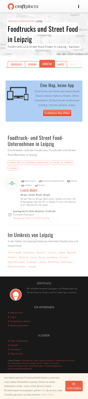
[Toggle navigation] (79, 6)
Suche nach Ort (27, 21)
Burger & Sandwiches (37, 162)
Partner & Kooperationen (32, 363)
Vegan (13, 168)
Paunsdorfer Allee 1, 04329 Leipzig (31, 218)
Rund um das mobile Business (20, 369)
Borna (42, 257)
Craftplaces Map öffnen (57, 113)
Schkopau (32, 262)
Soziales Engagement (53, 366)
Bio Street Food (14, 363)
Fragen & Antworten (51, 363)
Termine (32, 64)
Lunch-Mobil (29, 190)
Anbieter (47, 64)
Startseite (13, 21)
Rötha (62, 252)
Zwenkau (52, 252)
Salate (56, 162)
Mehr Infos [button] (47, 394)
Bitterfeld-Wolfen (17, 266)
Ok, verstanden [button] (74, 386)
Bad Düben (67, 262)
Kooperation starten (19, 321)
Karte (61, 64)
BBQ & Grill (16, 162)
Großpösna (28, 252)
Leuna (33, 257)
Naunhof (71, 252)
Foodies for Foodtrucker (17, 366)
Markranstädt (14, 252)
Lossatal (32, 266)
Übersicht (16, 64)
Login (12, 317)
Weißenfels (54, 262)
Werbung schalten (18, 325)
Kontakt (13, 345)
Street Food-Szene (36, 366)
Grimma (64, 257)
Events (73, 64)
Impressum (14, 349)
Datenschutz (15, 353)
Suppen (68, 162)
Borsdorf (41, 252)
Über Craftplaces (18, 340)
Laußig (42, 262)
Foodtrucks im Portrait (65, 360)
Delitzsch (23, 257)
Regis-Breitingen (16, 262)
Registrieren (15, 312)
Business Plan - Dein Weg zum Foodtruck (38, 360)
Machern (12, 257)
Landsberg (52, 257)
